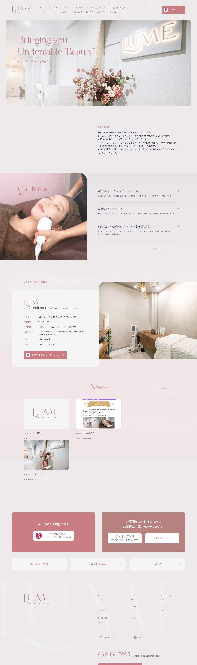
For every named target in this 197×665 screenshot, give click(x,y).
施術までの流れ (119, 8)
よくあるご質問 (165, 573)
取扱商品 (89, 12)
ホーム (42, 8)
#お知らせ (38, 434)
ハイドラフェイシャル (73, 8)
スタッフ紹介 (62, 12)
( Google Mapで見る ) (80, 309)
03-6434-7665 (115, 617)
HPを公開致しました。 (34, 439)
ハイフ (106, 8)
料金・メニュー (55, 8)
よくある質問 (77, 12)
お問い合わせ (113, 12)
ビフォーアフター (47, 12)
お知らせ (100, 12)
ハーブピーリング (93, 8)
